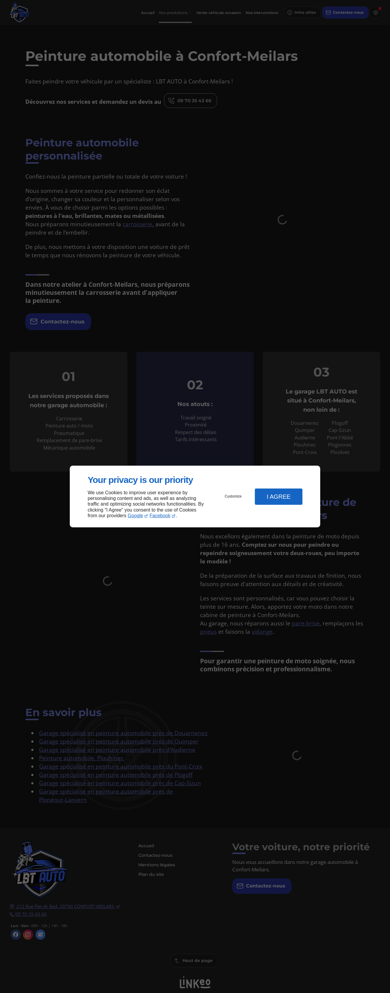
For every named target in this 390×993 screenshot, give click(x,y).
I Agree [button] (278, 496)
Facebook (160, 515)
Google (135, 515)
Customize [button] (233, 496)
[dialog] (195, 496)
